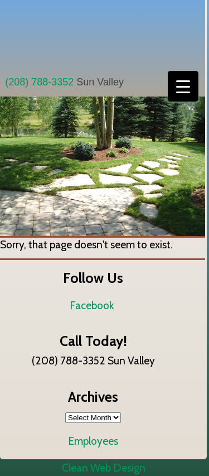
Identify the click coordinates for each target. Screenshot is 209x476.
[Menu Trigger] (183, 86)
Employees (93, 441)
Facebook (92, 305)
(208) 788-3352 (39, 82)
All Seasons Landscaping (102, 35)
